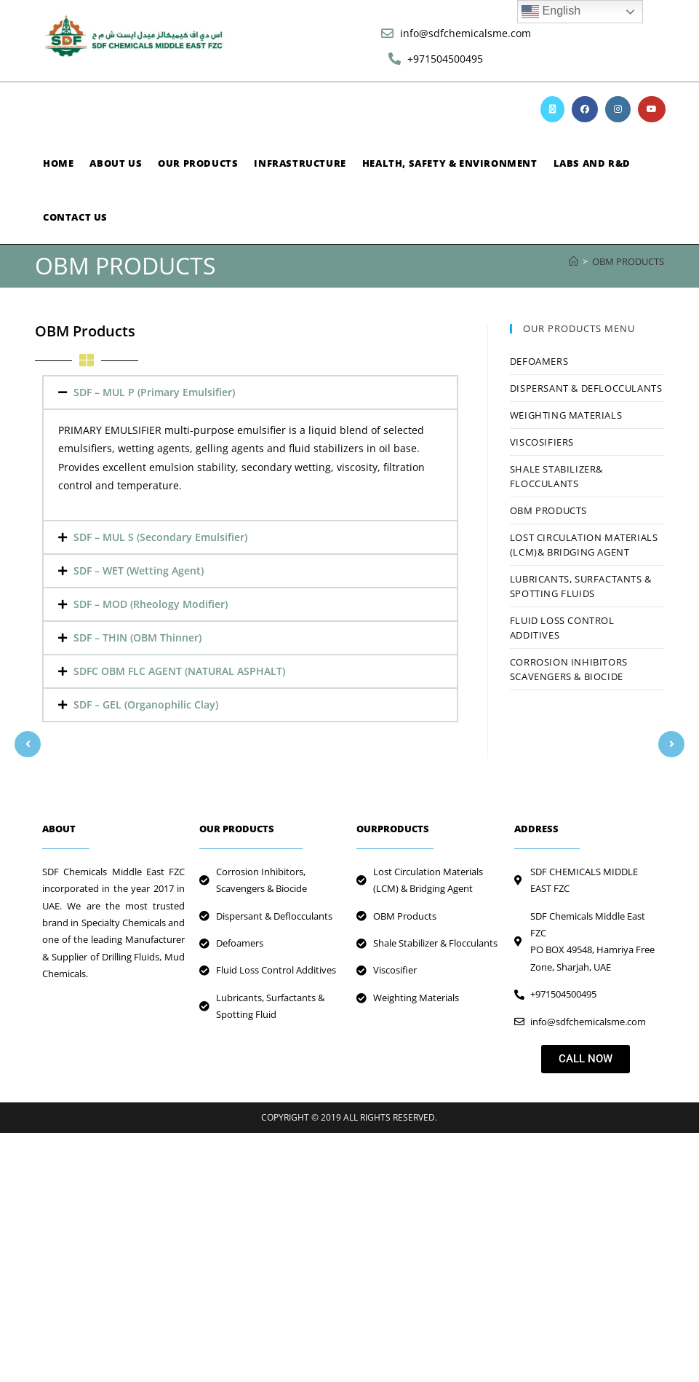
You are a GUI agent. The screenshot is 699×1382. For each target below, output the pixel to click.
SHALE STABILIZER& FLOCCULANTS (556, 476)
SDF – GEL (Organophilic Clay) (145, 704)
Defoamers (539, 361)
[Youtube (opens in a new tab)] (652, 109)
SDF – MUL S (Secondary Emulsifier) (160, 537)
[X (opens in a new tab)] (552, 109)
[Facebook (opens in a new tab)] (585, 109)
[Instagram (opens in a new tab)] (618, 109)
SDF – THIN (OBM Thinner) (137, 637)
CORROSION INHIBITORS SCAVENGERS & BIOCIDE (569, 669)
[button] (250, 392)
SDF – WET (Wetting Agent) (138, 570)
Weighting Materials (566, 415)
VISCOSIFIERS (542, 442)
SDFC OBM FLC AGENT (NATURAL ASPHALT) (179, 671)
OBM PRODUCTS (628, 261)
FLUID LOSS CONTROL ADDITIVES (562, 627)
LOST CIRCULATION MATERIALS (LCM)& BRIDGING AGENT (584, 544)
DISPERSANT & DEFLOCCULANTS (586, 388)
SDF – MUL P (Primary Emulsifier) (154, 392)
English (551, 11)
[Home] (573, 261)
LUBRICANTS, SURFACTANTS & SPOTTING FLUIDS (581, 586)
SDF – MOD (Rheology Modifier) (150, 604)
